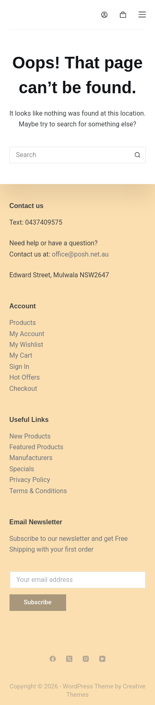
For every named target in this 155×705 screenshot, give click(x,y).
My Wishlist (26, 345)
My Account (27, 334)
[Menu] (142, 14)
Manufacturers (31, 458)
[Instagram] (86, 659)
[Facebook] (53, 659)
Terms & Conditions (38, 491)
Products (23, 323)
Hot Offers (25, 377)
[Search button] (137, 155)
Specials (22, 469)
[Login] (104, 15)
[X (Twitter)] (69, 659)
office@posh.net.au (80, 254)
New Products (30, 436)
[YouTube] (102, 659)
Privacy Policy (30, 480)
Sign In (19, 367)
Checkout (23, 388)
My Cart (21, 355)
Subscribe (38, 602)
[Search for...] (69, 155)
